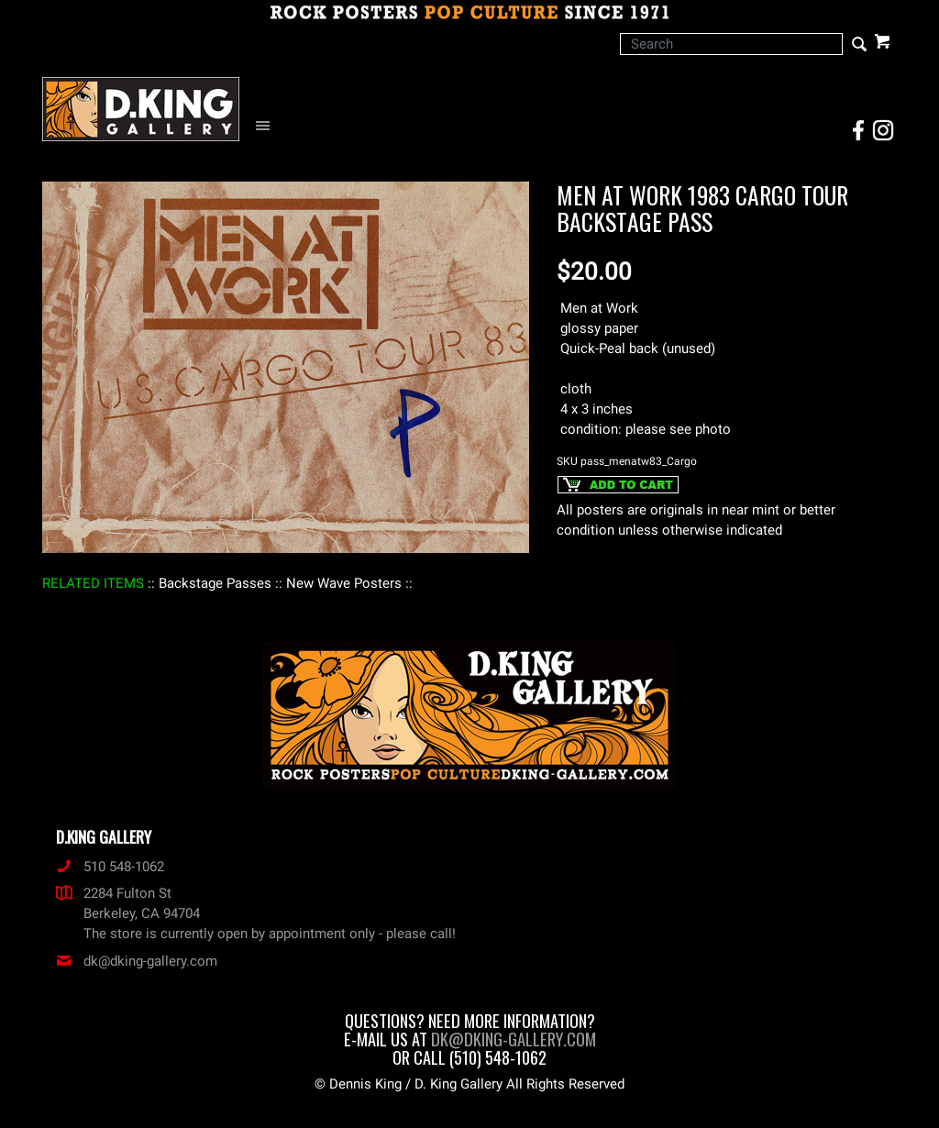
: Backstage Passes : (215, 583)
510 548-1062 (110, 866)
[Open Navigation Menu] (267, 126)
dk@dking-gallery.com (136, 961)
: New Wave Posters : (344, 583)
